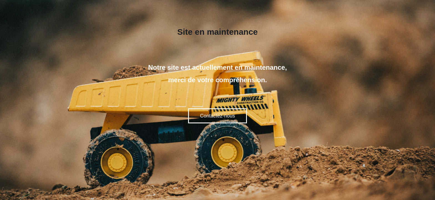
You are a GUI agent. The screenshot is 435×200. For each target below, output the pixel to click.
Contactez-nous (217, 116)
